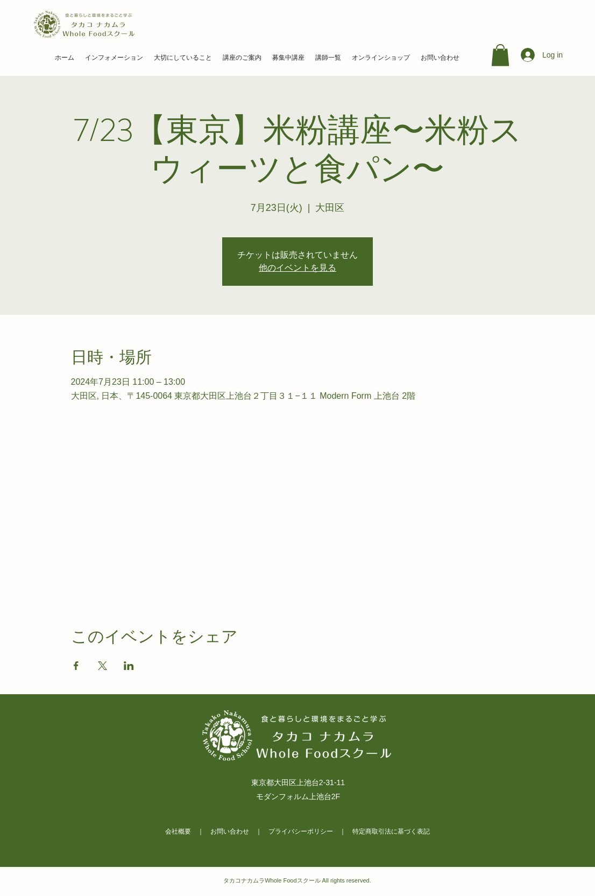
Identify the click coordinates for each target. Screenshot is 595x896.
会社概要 (178, 831)
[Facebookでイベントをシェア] (76, 665)
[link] (500, 55)
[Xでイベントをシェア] (102, 665)
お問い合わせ (229, 831)
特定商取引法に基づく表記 (391, 831)
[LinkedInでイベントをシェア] (129, 665)
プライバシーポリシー (300, 831)
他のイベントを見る (297, 267)
